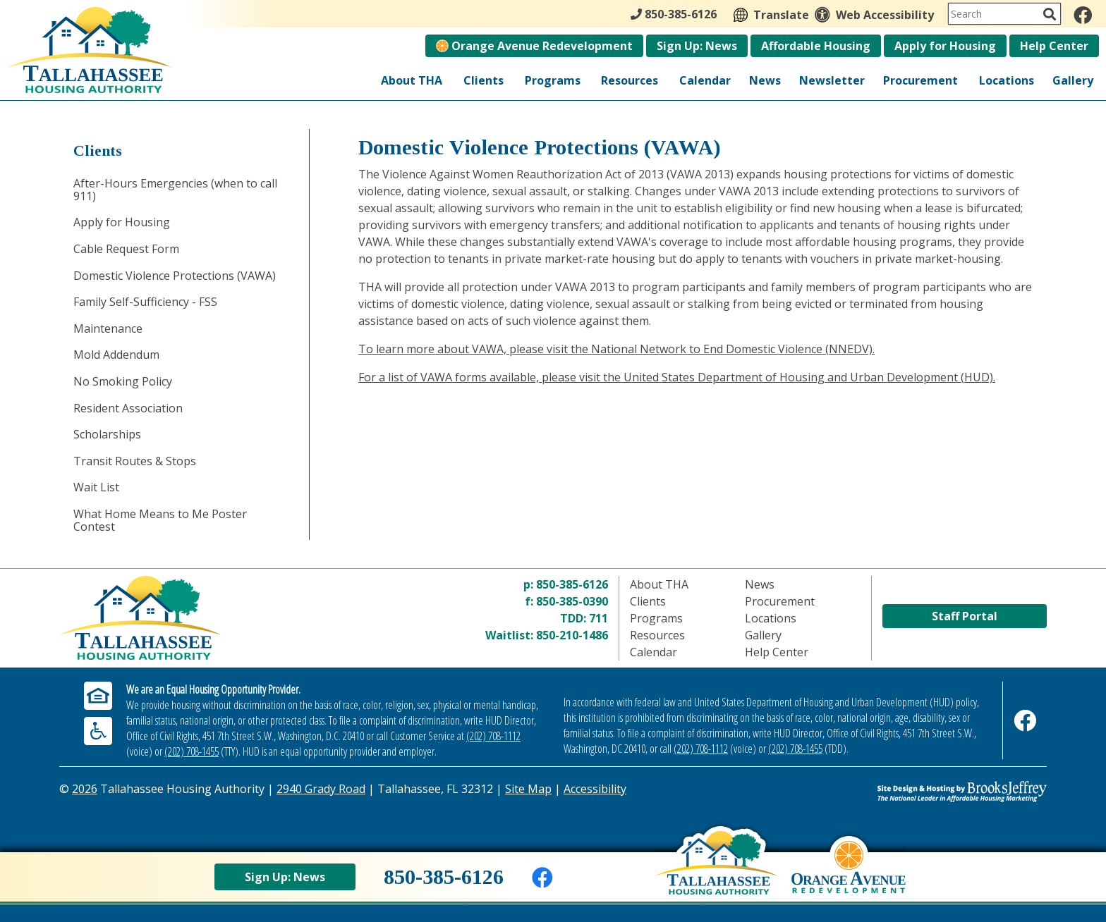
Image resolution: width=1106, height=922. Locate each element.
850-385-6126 (572, 584)
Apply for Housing (945, 46)
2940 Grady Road (320, 789)
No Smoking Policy (122, 381)
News (765, 80)
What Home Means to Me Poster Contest (160, 520)
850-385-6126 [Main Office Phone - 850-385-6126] (674, 14)
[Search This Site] (1004, 14)
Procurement (920, 80)
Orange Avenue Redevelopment (534, 46)
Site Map (528, 789)
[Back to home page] (716, 873)
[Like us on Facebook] (1083, 14)
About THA (411, 80)
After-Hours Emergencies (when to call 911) (175, 190)
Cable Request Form (126, 249)
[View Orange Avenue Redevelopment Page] (848, 877)
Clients (483, 80)
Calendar (705, 80)
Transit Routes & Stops (134, 461)
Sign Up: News (697, 46)
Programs (553, 80)
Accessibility (595, 789)
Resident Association (128, 408)
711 (598, 618)
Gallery (1072, 80)
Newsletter (832, 80)
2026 (84, 789)
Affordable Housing (815, 46)
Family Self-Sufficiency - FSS (145, 301)
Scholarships (107, 434)
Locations (1006, 80)
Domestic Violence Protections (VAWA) (174, 275)
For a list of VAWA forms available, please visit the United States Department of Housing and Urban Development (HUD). (676, 377)
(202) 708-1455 (191, 751)
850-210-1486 (572, 635)
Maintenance (107, 328)
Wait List (96, 487)
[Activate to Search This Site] (1049, 14)
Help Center (1054, 46)
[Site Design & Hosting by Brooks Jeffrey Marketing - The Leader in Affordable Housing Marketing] (923, 791)
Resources (629, 80)
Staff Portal (964, 616)
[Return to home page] (224, 618)
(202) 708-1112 (493, 736)
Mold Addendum (116, 354)
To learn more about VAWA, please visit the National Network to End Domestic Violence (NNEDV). (616, 349)
